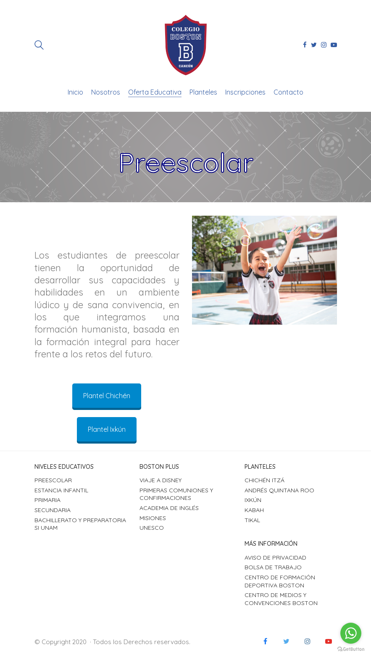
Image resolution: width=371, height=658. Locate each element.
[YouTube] (328, 641)
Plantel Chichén (106, 395)
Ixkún (253, 500)
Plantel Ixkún (107, 429)
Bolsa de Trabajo (273, 567)
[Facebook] (265, 641)
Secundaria (52, 510)
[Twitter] (286, 641)
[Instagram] (307, 641)
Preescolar (53, 480)
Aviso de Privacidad (275, 557)
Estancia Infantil (61, 490)
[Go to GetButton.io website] (350, 649)
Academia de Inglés (169, 508)
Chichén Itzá (264, 480)
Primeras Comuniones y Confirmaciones (176, 494)
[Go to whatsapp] (350, 633)
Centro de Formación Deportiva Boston (280, 581)
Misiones (152, 518)
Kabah (254, 510)
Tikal (252, 520)
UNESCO (151, 527)
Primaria (47, 500)
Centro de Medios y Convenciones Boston (281, 599)
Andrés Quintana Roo (279, 490)
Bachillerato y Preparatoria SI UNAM (80, 524)
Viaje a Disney (160, 480)
